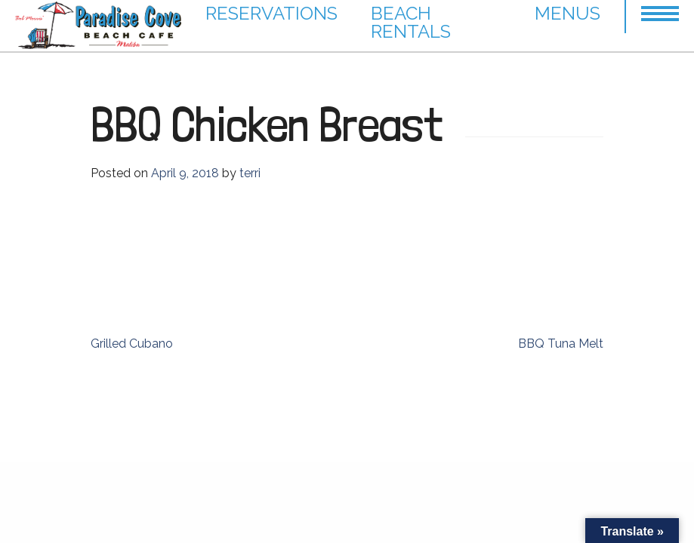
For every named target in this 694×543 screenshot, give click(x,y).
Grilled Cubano (132, 343)
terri (250, 173)
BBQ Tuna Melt (560, 343)
